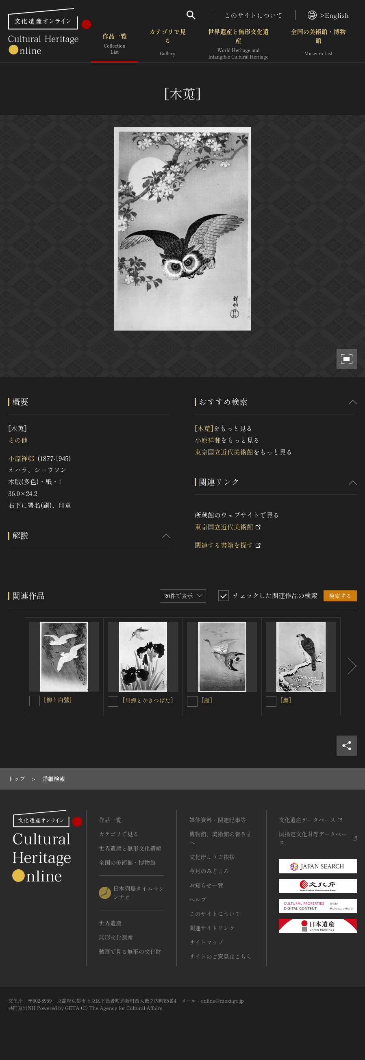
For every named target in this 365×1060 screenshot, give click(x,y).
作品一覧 (114, 44)
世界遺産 (110, 923)
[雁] (207, 700)
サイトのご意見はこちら (220, 956)
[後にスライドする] (349, 666)
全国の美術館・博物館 (318, 44)
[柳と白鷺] (58, 700)
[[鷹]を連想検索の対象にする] (271, 701)
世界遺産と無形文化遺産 (238, 44)
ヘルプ (197, 899)
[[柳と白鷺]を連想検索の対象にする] (34, 701)
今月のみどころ (209, 871)
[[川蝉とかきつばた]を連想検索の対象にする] (113, 701)
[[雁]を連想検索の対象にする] (192, 701)
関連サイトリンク (212, 928)
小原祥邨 (21, 458)
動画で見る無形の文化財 (130, 951)
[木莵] (204, 428)
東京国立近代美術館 (224, 452)
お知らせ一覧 (206, 885)
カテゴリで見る (167, 44)
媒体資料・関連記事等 (217, 820)
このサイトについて (253, 15)
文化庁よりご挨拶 (212, 857)
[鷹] (285, 700)
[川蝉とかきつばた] (147, 700)
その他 (18, 440)
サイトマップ (206, 942)
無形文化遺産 (116, 937)
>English (328, 15)
